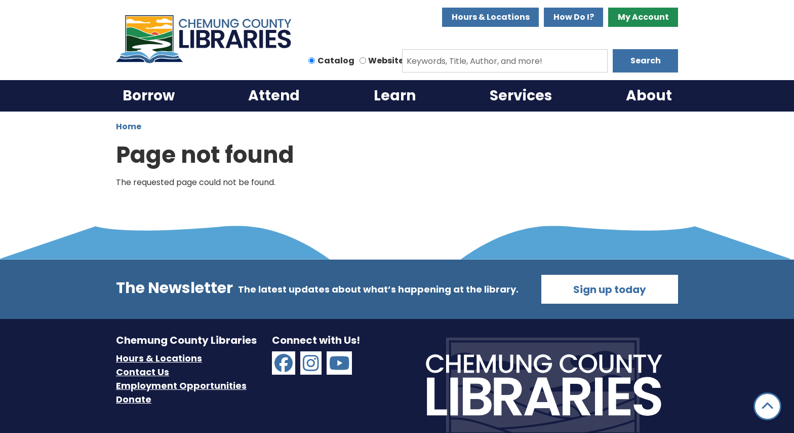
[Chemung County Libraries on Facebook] (283, 363)
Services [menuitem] (521, 95)
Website (386, 60)
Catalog (335, 60)
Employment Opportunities (181, 385)
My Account (643, 17)
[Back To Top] (767, 406)
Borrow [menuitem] (149, 95)
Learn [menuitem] (395, 95)
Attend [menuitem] (274, 95)
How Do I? (573, 17)
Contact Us (142, 372)
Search (645, 60)
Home (128, 126)
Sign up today (609, 289)
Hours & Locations (491, 17)
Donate (133, 399)
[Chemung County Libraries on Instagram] (311, 363)
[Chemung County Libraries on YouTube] (339, 363)
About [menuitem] (649, 95)
